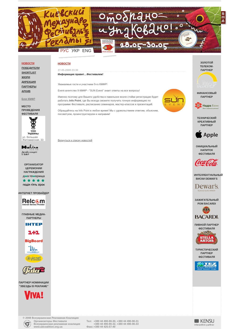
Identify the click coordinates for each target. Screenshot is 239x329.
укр (76, 50)
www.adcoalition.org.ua (48, 326)
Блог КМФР (28, 98)
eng (86, 50)
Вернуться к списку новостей (75, 140)
